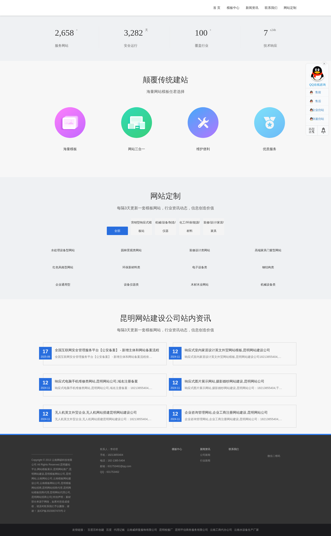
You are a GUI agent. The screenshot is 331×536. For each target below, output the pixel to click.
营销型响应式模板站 (141, 227)
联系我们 (271, 7)
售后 (318, 101)
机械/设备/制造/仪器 (165, 227)
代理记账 (119, 529)
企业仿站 (318, 110)
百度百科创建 (96, 529)
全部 (117, 231)
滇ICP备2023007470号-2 (51, 510)
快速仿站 (318, 118)
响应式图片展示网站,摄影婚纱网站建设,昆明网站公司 (224, 381)
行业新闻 (205, 460)
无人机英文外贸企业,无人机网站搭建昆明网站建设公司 (96, 412)
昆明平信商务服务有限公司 (191, 529)
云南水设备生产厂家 (246, 529)
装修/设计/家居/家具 (213, 227)
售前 (318, 92)
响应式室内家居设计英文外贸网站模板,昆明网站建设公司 (227, 350)
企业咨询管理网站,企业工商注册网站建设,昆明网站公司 (226, 412)
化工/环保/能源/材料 (189, 227)
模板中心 (233, 7)
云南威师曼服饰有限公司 (142, 529)
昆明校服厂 (166, 529)
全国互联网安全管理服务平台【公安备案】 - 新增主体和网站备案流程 (107, 350)
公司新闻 (205, 454)
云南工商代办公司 (221, 529)
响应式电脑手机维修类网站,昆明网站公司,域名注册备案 (96, 381)
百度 (109, 529)
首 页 (216, 7)
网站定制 (290, 7)
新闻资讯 (252, 7)
